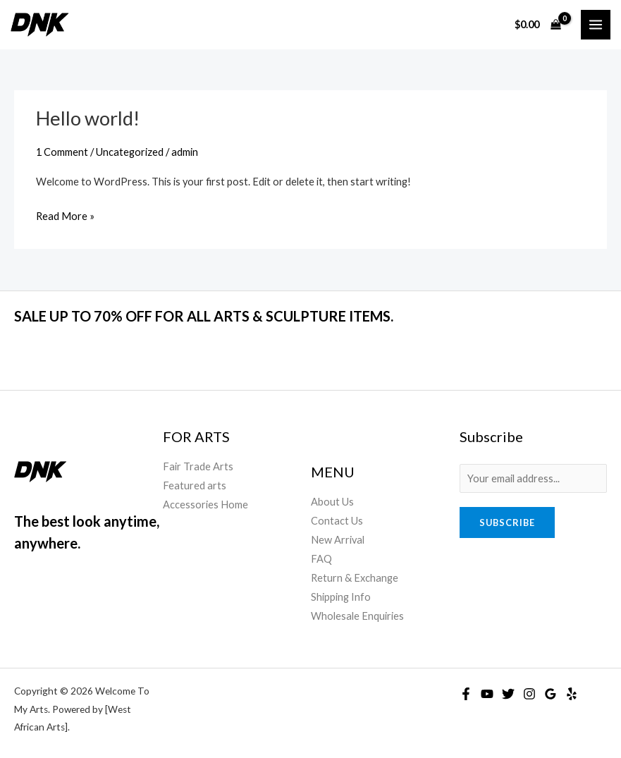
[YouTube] (487, 693)
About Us (332, 502)
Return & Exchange (354, 578)
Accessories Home (205, 505)
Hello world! (88, 118)
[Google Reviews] (550, 693)
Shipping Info (341, 597)
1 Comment (62, 152)
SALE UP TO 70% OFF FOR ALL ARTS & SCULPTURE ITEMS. (203, 315)
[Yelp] (571, 693)
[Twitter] (508, 693)
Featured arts (194, 485)
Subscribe (507, 522)
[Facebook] (466, 693)
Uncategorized (130, 152)
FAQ (321, 559)
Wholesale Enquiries (357, 616)
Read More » (65, 214)
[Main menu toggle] (595, 24)
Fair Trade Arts (198, 466)
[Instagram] (529, 693)
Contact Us (337, 521)
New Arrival (337, 540)
